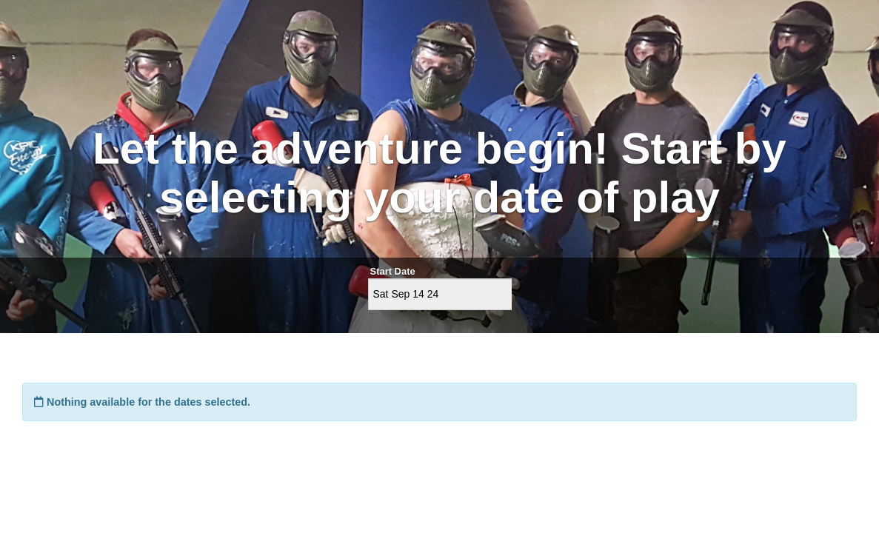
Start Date (392, 271)
